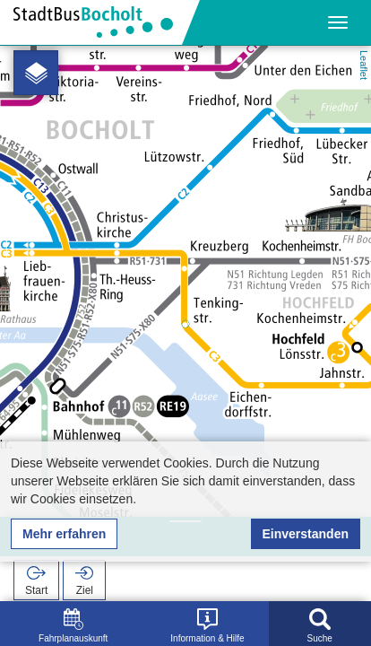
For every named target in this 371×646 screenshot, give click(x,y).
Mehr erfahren (64, 534)
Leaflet (363, 65)
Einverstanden (306, 534)
